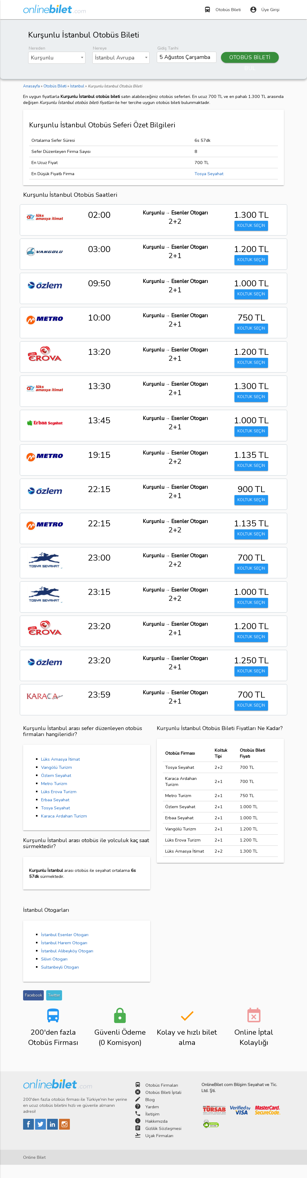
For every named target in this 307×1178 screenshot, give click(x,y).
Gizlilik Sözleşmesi (163, 1142)
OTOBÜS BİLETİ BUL (250, 58)
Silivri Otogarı (54, 972)
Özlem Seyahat (56, 789)
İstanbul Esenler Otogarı (64, 948)
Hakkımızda (156, 1134)
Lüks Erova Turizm (58, 805)
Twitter (54, 1008)
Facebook (33, 1008)
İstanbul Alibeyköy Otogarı (67, 964)
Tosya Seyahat (209, 174)
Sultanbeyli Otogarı (60, 980)
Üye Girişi (264, 9)
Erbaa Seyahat (55, 813)
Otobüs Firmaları (161, 1098)
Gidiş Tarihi (167, 48)
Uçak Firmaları (159, 1149)
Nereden (37, 48)
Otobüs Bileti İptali (163, 1106)
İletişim (152, 1127)
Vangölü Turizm (56, 781)
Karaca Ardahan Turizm (64, 829)
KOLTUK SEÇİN (251, 226)
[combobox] (56, 58)
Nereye (100, 48)
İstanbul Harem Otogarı (64, 956)
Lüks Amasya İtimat (60, 772)
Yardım (152, 1120)
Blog (150, 1113)
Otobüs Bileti (222, 9)
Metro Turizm (54, 797)
